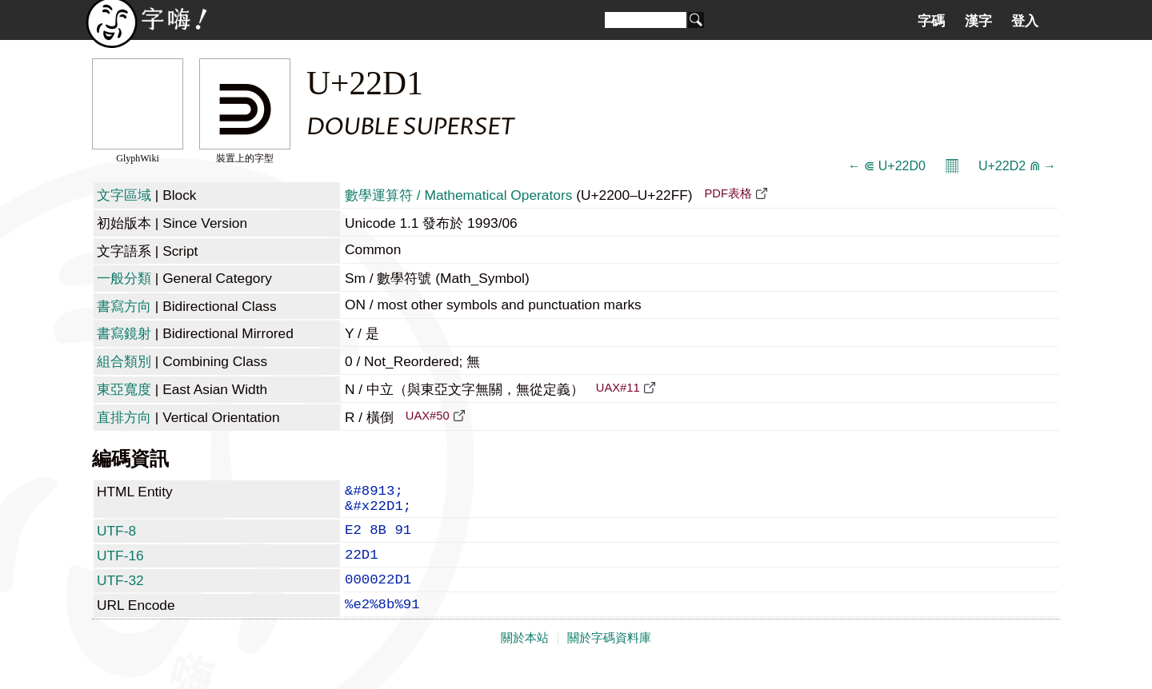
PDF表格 (727, 193)
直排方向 (124, 417)
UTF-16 (120, 567)
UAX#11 (618, 387)
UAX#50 (428, 415)
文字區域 (124, 195)
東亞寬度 (124, 389)
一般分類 (124, 278)
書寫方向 (124, 306)
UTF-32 (120, 595)
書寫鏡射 (124, 333)
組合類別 (124, 361)
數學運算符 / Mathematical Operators (458, 195)
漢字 (978, 21)
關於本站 (525, 658)
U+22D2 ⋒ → (1017, 166)
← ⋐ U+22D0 (887, 166)
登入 (1024, 21)
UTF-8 (116, 539)
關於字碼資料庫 (609, 658)
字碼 (931, 21)
